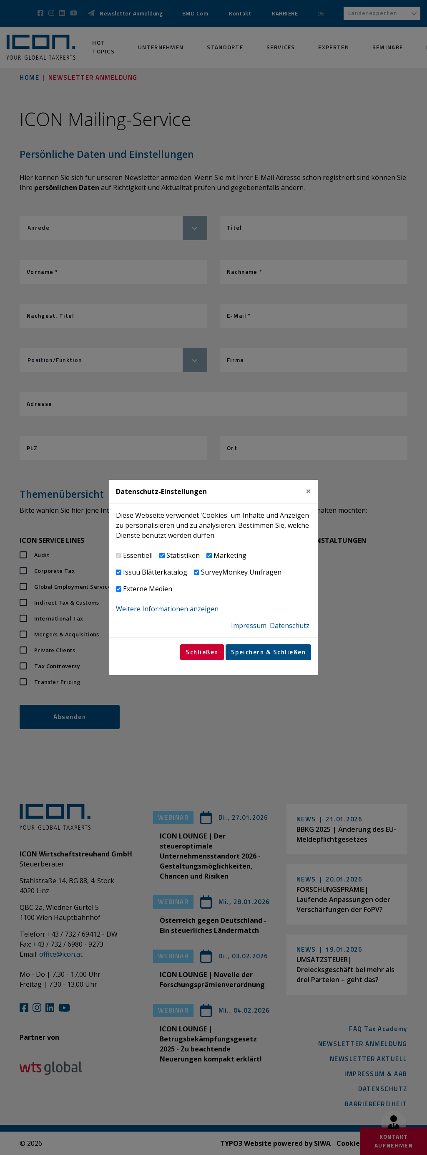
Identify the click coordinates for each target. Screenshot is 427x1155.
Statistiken (183, 555)
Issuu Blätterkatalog (155, 572)
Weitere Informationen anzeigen (167, 608)
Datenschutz (289, 625)
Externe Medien (147, 588)
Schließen (202, 652)
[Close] (308, 491)
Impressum (248, 625)
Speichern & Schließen (268, 652)
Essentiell (138, 555)
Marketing (230, 555)
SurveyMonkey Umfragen (241, 572)
